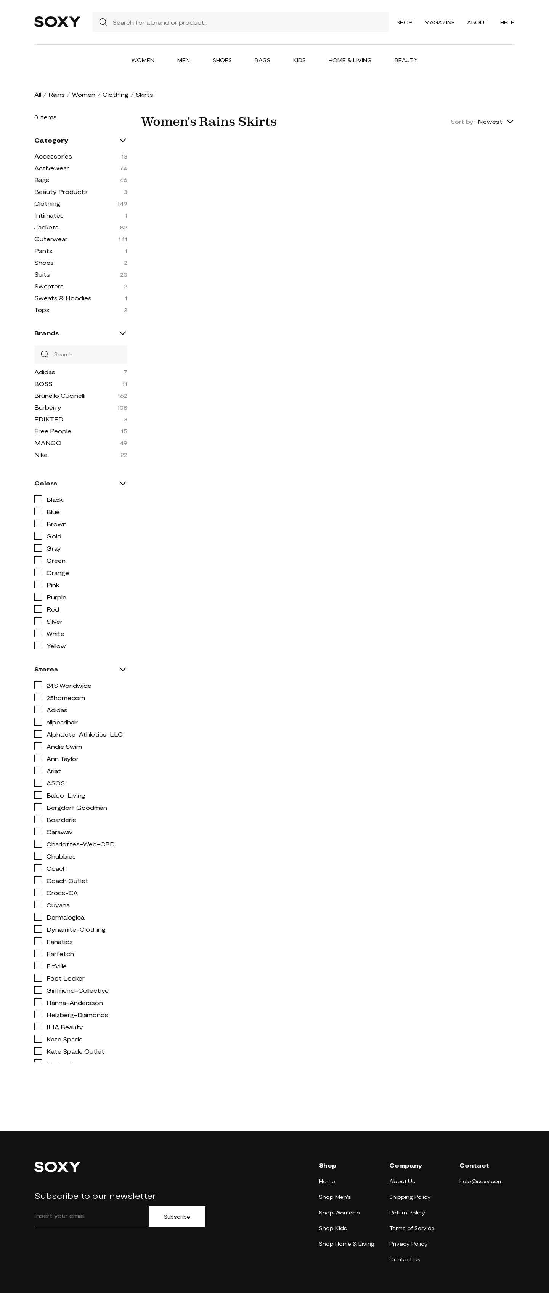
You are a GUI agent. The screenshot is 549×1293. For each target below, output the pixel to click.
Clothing (115, 94)
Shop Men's (335, 1197)
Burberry (47, 407)
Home (327, 1181)
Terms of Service (412, 1228)
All (37, 94)
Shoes (222, 60)
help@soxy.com (481, 1181)
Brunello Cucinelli (59, 395)
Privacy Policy (408, 1243)
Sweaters (49, 286)
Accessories (53, 156)
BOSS (43, 383)
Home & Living (350, 60)
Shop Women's (339, 1212)
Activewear (51, 167)
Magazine (440, 22)
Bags (262, 60)
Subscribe (177, 1217)
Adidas (44, 371)
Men (183, 60)
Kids (299, 60)
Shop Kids (333, 1228)
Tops (42, 309)
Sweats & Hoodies (63, 297)
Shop (404, 22)
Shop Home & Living (346, 1243)
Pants (43, 250)
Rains (56, 94)
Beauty (406, 60)
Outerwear (50, 238)
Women (143, 60)
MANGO (47, 442)
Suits (42, 274)
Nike (41, 454)
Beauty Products (61, 191)
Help (507, 22)
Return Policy (407, 1212)
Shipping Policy (410, 1197)
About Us (402, 1181)
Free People (52, 430)
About (477, 22)
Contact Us (405, 1259)
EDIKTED (48, 419)
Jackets (46, 227)
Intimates (49, 215)
